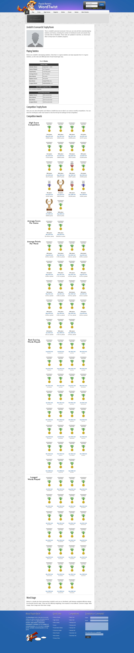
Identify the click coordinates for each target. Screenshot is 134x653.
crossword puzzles (30, 626)
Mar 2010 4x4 (83, 175)
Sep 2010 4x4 (72, 155)
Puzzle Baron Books (58, 627)
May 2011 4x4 (49, 136)
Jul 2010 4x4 (83, 155)
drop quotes (42, 622)
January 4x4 (72, 627)
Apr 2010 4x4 (72, 175)
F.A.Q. (39, 12)
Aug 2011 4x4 (83, 274)
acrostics (28, 622)
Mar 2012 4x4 (83, 368)
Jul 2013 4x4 (60, 351)
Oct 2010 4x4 (60, 155)
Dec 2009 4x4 (72, 194)
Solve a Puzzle (56, 617)
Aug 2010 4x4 (49, 436)
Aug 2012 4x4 (60, 368)
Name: (86, 617)
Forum (69, 12)
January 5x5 (72, 630)
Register (55, 12)
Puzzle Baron (31, 617)
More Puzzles (85, 12)
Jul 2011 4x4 (72, 506)
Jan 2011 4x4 (83, 136)
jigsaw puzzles (40, 620)
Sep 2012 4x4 (83, 255)
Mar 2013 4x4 (49, 234)
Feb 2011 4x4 (72, 402)
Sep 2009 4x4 (60, 214)
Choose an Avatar (57, 630)
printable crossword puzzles (37, 627)
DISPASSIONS (46, 83)
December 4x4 (73, 633)
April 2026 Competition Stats (43, 87)
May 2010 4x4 (60, 175)
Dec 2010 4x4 (49, 155)
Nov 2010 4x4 (60, 419)
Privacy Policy (56, 638)
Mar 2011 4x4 (72, 136)
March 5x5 (72, 620)
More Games (56, 635)
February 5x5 (73, 625)
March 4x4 (72, 617)
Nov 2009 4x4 (83, 194)
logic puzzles (34, 622)
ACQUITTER (46, 81)
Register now (95, 8)
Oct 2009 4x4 (49, 214)
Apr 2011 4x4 (60, 136)
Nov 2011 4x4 (71, 274)
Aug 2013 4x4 (49, 255)
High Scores (47, 12)
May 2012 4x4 (49, 274)
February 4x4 (73, 622)
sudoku (45, 624)
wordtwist (36, 624)
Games (76, 12)
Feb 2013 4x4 (60, 234)
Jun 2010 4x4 (49, 175)
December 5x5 (73, 635)
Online (63, 12)
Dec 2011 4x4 (60, 274)
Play (33, 12)
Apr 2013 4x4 (72, 351)
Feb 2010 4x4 (49, 194)
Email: (86, 620)
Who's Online (56, 622)
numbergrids (29, 624)
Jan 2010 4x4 (60, 194)
